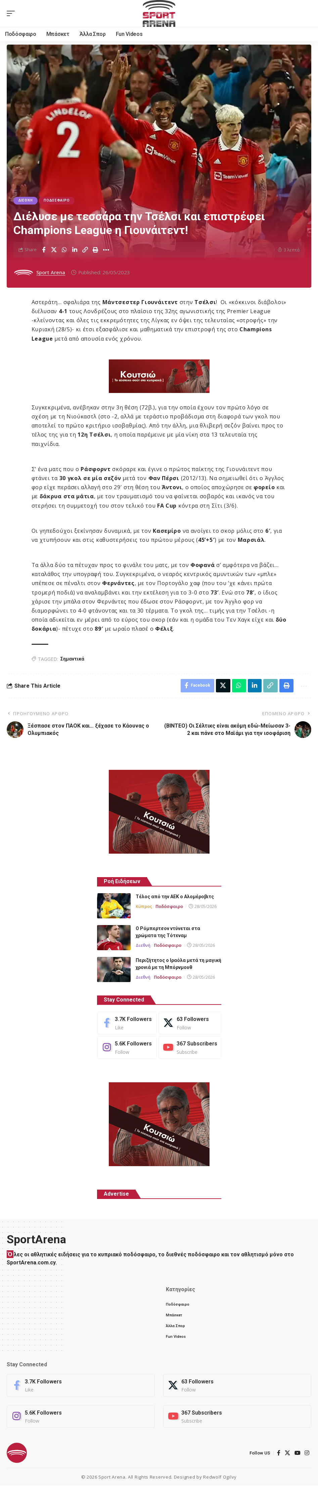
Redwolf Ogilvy (220, 1478)
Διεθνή (25, 201)
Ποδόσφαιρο (57, 201)
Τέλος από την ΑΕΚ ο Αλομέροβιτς (175, 897)
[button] (12, 13)
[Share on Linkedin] (75, 249)
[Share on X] (54, 249)
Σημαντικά (72, 659)
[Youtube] (189, 1048)
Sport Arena (50, 272)
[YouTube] (298, 1454)
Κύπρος (144, 907)
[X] (189, 1023)
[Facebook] (127, 1023)
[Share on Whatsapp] (64, 249)
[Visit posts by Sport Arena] (23, 273)
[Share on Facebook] (43, 249)
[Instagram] (127, 1048)
